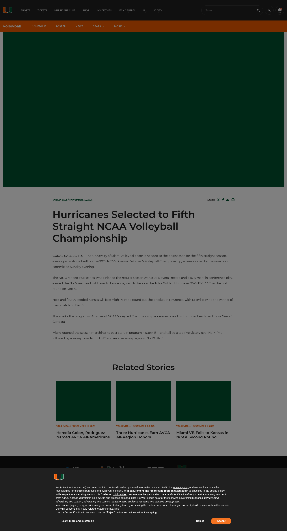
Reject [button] (200, 520)
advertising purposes (191, 497)
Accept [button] (221, 520)
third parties (119, 494)
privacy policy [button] (181, 487)
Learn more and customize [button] (77, 520)
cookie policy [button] (217, 490)
